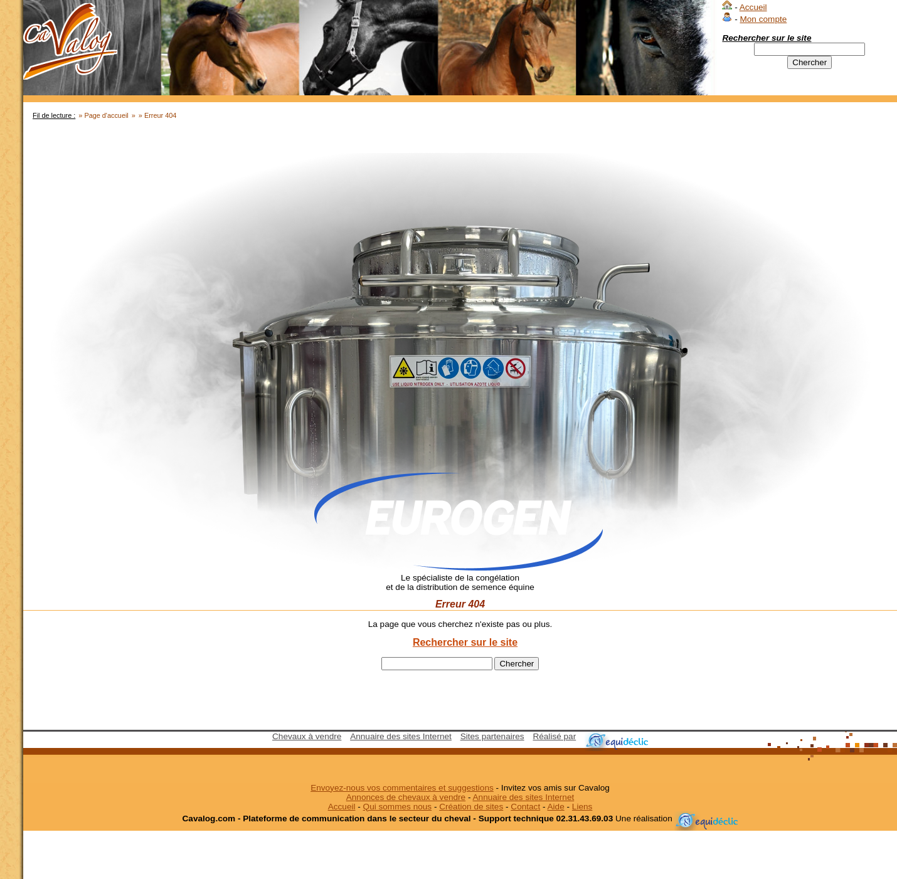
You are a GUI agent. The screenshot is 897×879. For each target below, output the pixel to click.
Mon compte (763, 19)
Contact (525, 806)
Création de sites (471, 806)
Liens (582, 806)
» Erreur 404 (157, 115)
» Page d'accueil (103, 115)
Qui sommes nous (397, 806)
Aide (556, 806)
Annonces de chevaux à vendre (405, 797)
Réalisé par (554, 736)
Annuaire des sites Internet (401, 736)
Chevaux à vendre (306, 736)
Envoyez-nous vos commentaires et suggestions (402, 787)
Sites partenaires (492, 736)
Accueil (753, 7)
